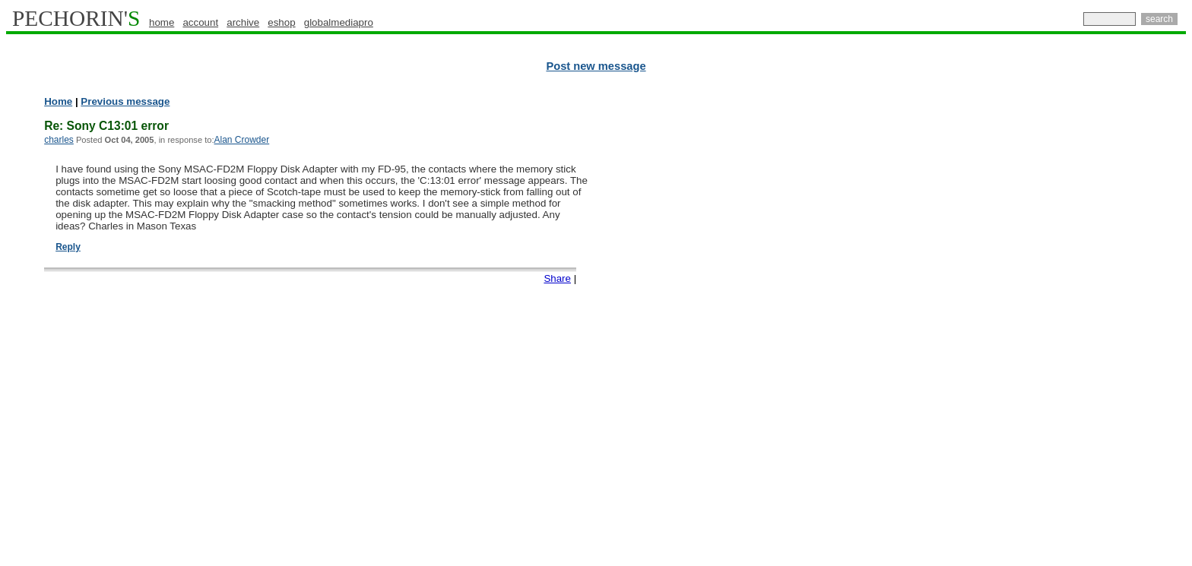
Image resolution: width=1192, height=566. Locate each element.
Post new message (595, 66)
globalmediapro (338, 22)
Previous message (125, 101)
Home (58, 101)
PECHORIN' (76, 18)
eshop (281, 22)
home (161, 22)
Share (557, 278)
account (200, 22)
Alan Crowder (242, 139)
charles (59, 139)
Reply (68, 247)
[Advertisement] (1120, 327)
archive (243, 22)
